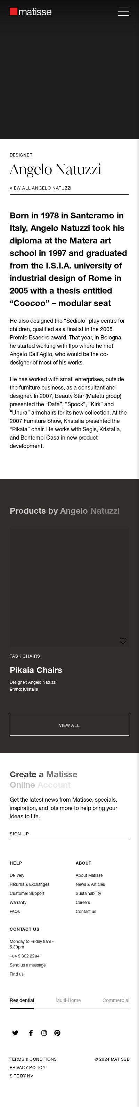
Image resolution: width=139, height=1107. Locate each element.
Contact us (86, 912)
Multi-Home (68, 1000)
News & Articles (90, 885)
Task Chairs (25, 657)
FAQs (15, 912)
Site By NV (21, 1076)
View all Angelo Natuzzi (41, 188)
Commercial (116, 1000)
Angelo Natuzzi (42, 683)
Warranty (18, 903)
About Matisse (89, 876)
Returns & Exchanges (29, 885)
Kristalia (30, 690)
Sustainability (88, 894)
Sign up (19, 834)
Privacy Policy (28, 1068)
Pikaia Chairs (36, 671)
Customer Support (27, 894)
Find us (17, 975)
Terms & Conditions (33, 1060)
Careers (83, 903)
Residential (22, 1000)
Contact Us (25, 930)
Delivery (17, 876)
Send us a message (28, 966)
